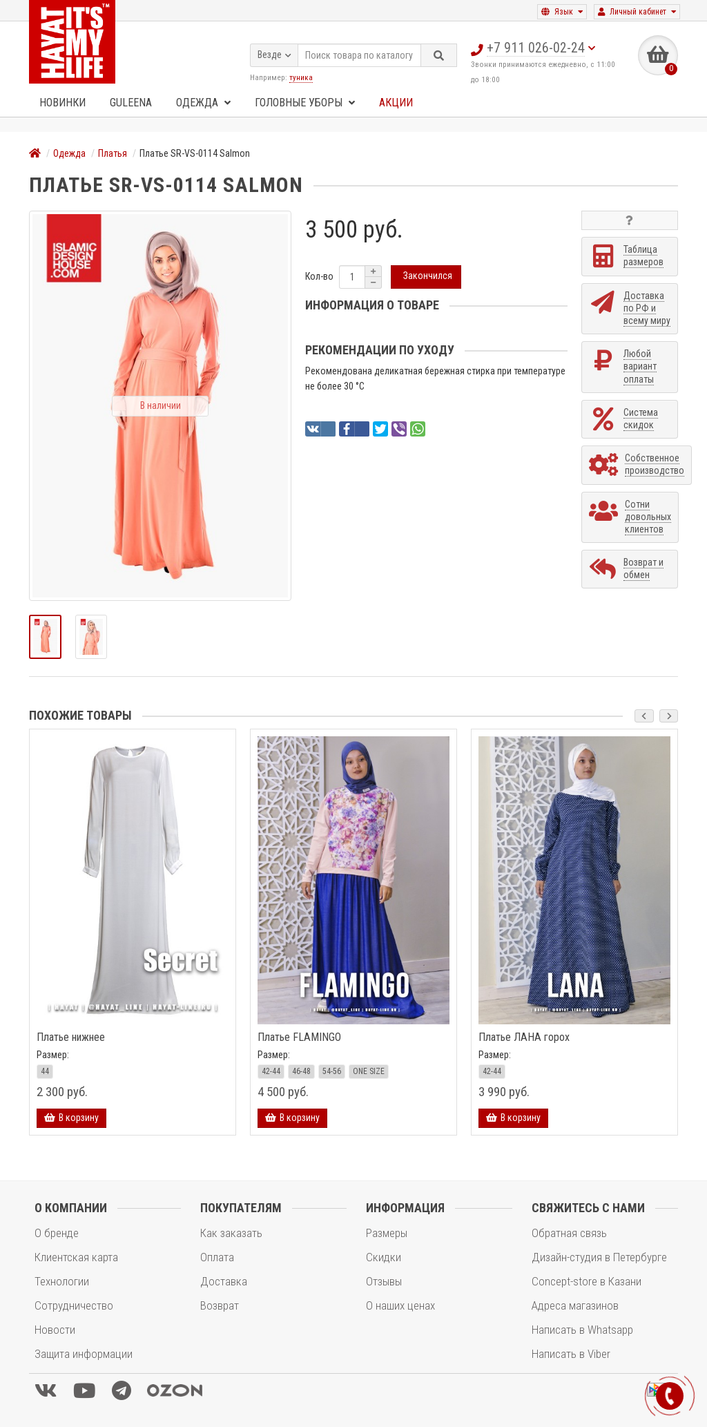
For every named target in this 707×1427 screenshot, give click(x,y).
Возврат (219, 1305)
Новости (55, 1330)
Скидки (383, 1257)
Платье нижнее (71, 1037)
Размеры (386, 1233)
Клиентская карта (76, 1257)
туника (301, 76)
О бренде (57, 1233)
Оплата (217, 1257)
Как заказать (231, 1233)
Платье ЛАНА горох (524, 1037)
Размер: (53, 1054)
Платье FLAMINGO (299, 1037)
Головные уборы (305, 102)
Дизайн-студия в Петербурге (599, 1257)
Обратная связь (569, 1233)
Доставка (223, 1281)
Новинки (62, 102)
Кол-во (319, 276)
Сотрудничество (74, 1305)
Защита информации (84, 1354)
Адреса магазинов (575, 1305)
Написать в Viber (571, 1354)
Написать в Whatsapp (582, 1330)
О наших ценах (400, 1305)
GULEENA (131, 102)
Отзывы (384, 1281)
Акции (396, 102)
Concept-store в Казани (586, 1281)
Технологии (62, 1281)
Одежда (203, 102)
